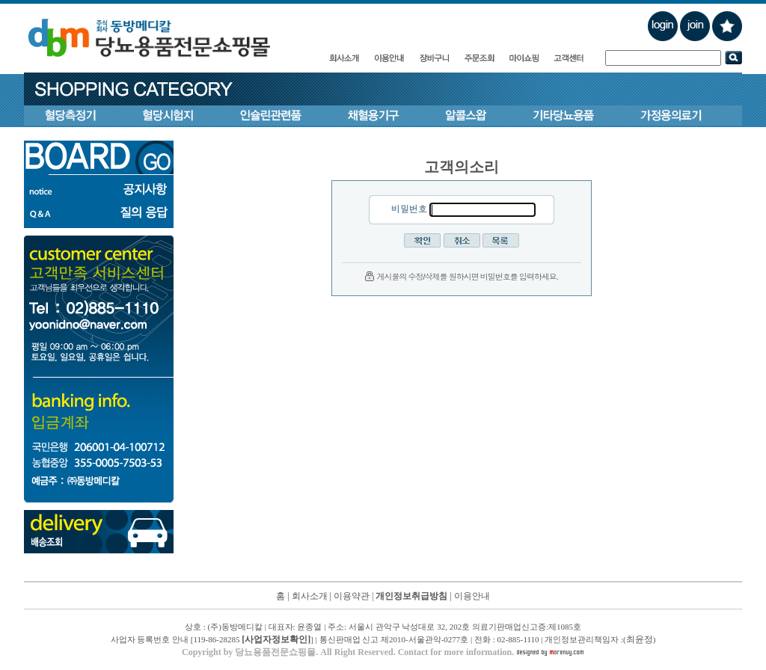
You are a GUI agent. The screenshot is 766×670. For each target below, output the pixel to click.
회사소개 (310, 596)
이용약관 (352, 596)
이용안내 (472, 596)
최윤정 (639, 639)
